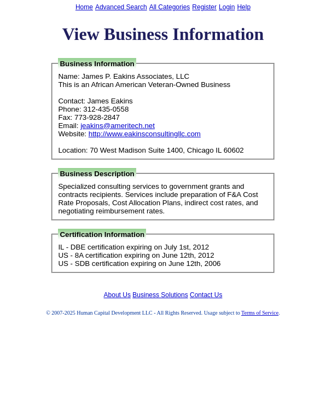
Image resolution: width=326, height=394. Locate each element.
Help (244, 7)
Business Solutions (160, 295)
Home (84, 7)
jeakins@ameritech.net (117, 125)
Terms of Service (259, 313)
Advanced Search (121, 7)
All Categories (169, 7)
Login (227, 7)
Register (204, 7)
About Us (117, 295)
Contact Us (206, 295)
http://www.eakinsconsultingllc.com (145, 134)
